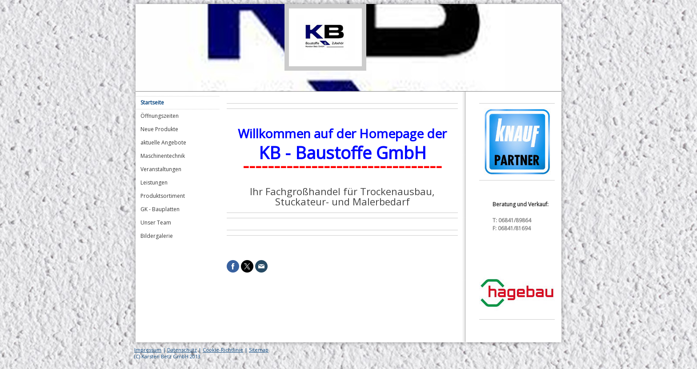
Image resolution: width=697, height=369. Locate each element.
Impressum (147, 349)
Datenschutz (182, 349)
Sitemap (258, 349)
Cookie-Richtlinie (223, 349)
